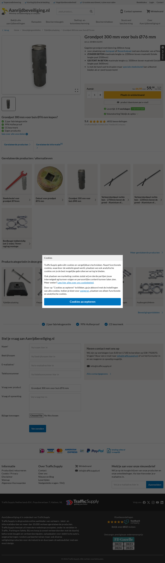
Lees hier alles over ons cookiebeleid (76, 282)
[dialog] (82, 281)
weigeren (84, 290)
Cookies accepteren (82, 301)
